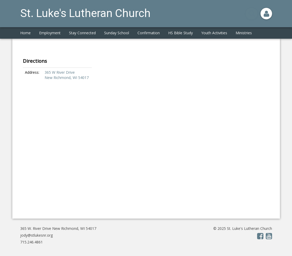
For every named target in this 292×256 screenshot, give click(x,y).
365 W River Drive (60, 72)
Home (25, 32)
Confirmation (148, 32)
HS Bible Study (180, 32)
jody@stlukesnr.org (36, 235)
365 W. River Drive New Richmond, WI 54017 (58, 228)
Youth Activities (214, 32)
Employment (50, 32)
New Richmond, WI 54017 (67, 77)
